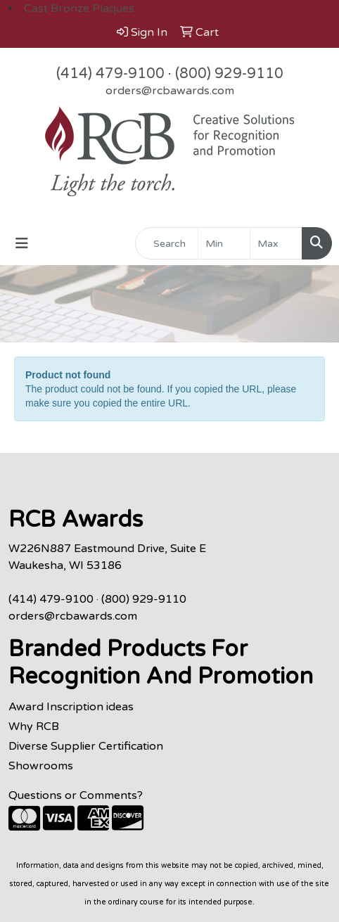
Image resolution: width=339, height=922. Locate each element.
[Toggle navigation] (22, 243)
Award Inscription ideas (71, 707)
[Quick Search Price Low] (224, 243)
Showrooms (40, 766)
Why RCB (33, 726)
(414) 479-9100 (110, 73)
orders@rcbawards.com (169, 91)
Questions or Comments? (75, 795)
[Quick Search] (166, 243)
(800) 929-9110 (229, 73)
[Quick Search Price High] (276, 243)
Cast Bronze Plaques (79, 8)
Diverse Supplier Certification (85, 746)
